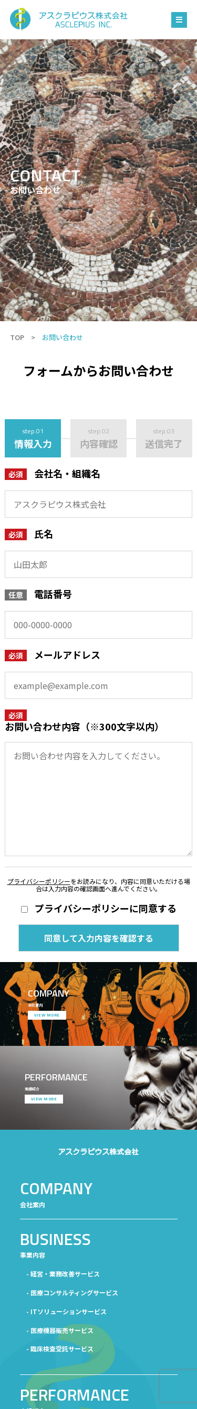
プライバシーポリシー (38, 881)
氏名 (43, 533)
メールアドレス (67, 654)
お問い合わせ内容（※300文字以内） (84, 726)
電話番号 (53, 593)
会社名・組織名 (67, 473)
